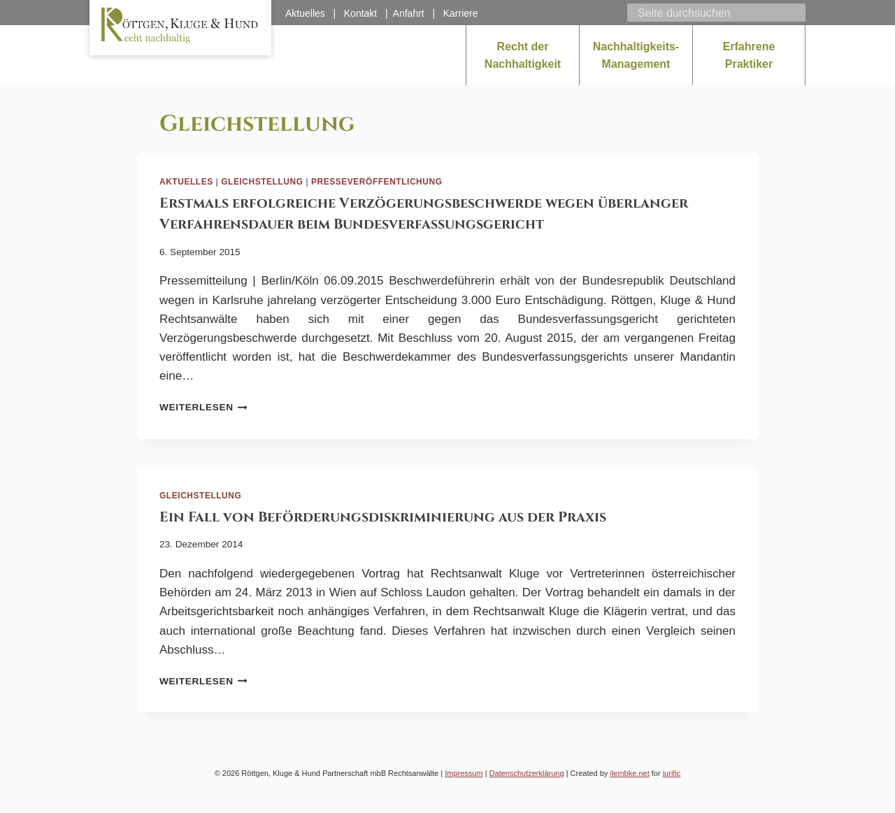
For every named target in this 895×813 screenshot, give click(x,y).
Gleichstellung (262, 182)
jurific (672, 773)
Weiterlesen (203, 407)
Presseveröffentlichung (377, 182)
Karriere (460, 13)
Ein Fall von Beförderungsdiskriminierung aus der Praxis (382, 517)
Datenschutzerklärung (526, 773)
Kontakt (360, 13)
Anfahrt (408, 13)
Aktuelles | (314, 13)
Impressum (463, 773)
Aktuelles (186, 182)
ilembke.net (629, 773)
